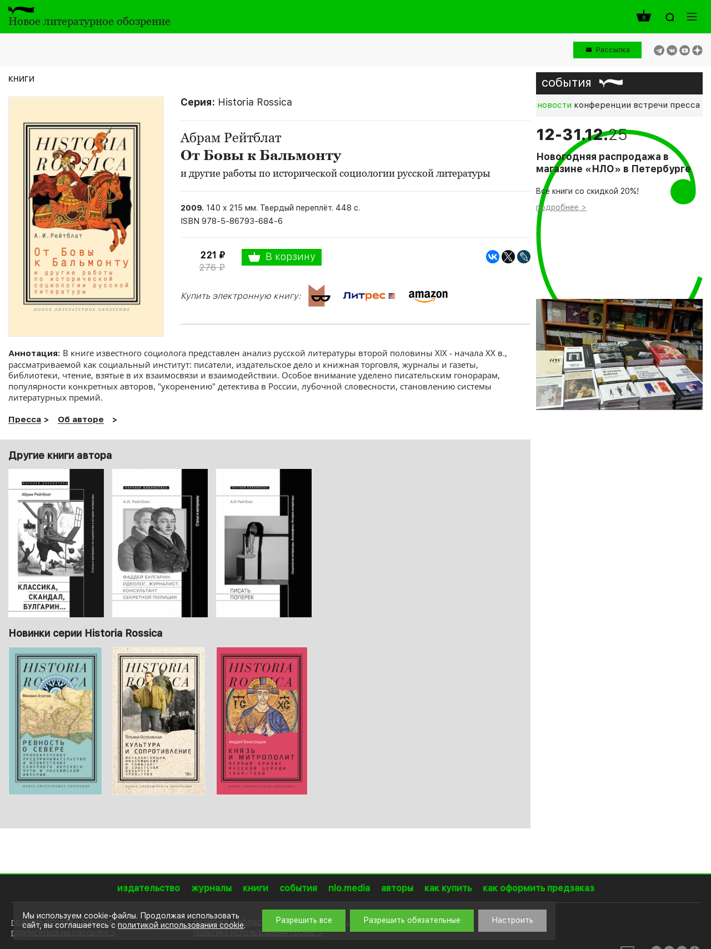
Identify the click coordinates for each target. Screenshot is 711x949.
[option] (56, 721)
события (567, 82)
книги (21, 78)
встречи (650, 105)
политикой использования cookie (181, 925)
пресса (685, 105)
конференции (602, 105)
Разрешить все (304, 920)
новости (554, 105)
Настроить (512, 920)
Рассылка (613, 50)
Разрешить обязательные (411, 920)
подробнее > (561, 207)
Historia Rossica (255, 102)
